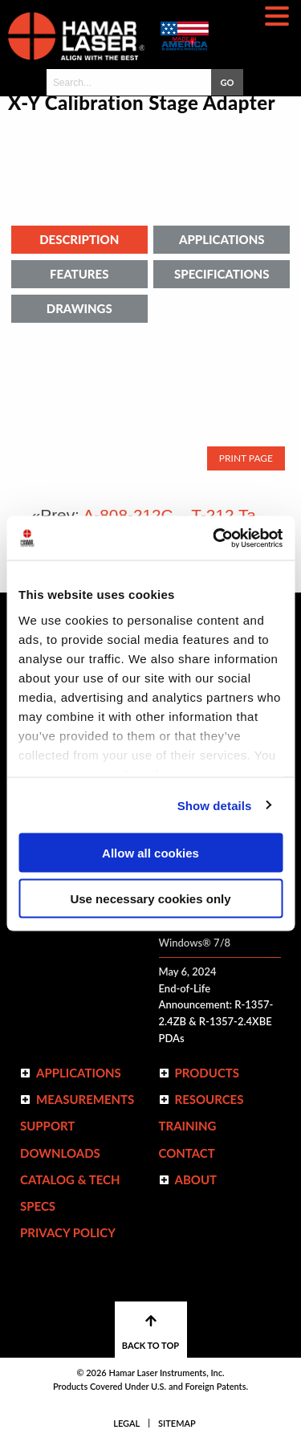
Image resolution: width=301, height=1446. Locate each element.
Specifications (221, 274)
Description (79, 239)
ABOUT (196, 1179)
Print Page (246, 458)
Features (79, 274)
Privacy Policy (68, 1232)
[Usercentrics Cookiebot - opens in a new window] (214, 537)
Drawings (79, 308)
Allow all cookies (150, 853)
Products (207, 1072)
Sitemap (177, 1423)
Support (47, 1125)
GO (227, 82)
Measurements (85, 1099)
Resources (209, 1099)
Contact (187, 1153)
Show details (214, 805)
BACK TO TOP (150, 1332)
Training (188, 1125)
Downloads (60, 1153)
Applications (222, 239)
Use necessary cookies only (150, 898)
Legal (126, 1423)
